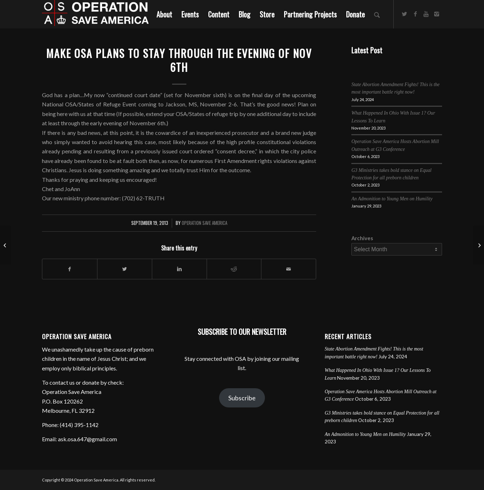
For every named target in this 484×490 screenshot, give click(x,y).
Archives (362, 238)
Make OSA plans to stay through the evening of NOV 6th (179, 60)
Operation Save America (204, 223)
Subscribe (242, 398)
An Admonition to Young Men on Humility (391, 198)
